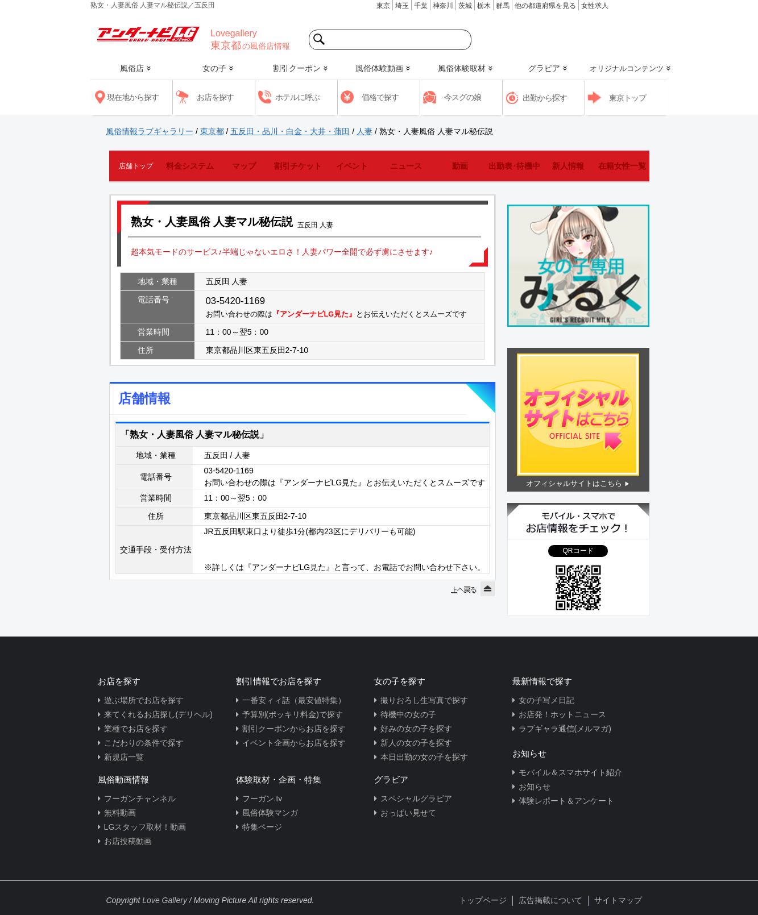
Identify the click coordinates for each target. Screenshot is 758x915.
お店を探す (215, 97)
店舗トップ (136, 166)
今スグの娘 (462, 97)
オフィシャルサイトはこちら (574, 483)
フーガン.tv (262, 798)
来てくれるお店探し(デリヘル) (158, 714)
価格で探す (380, 97)
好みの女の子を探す (416, 728)
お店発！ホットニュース (562, 714)
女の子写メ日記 (546, 700)
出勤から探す (545, 97)
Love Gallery (164, 900)
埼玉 (402, 6)
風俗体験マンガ (270, 812)
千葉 (421, 6)
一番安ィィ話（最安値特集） (294, 700)
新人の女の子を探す (416, 742)
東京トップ (627, 97)
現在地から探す (133, 97)
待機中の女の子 (408, 714)
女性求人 (594, 6)
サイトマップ (618, 900)
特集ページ (262, 826)
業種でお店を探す (136, 728)
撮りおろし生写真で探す (424, 700)
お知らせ (534, 786)
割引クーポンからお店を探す (294, 728)
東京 (383, 6)
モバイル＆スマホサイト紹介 (570, 772)
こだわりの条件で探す (144, 742)
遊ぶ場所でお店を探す (144, 700)
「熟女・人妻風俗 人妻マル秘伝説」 (194, 434)
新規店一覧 (124, 757)
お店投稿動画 (128, 841)
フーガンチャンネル (140, 798)
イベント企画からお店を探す (294, 742)
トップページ (483, 900)
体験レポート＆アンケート (566, 800)
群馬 (503, 6)
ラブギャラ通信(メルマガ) (565, 728)
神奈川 (443, 6)
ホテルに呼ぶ (297, 97)
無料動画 (120, 812)
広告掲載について (550, 900)
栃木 (484, 6)
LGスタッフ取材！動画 (145, 826)
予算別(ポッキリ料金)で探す (292, 714)
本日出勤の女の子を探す (424, 757)
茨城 (465, 6)
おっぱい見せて (408, 812)
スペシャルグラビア (416, 798)
